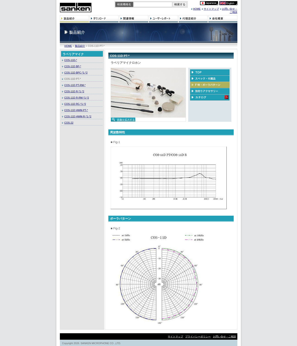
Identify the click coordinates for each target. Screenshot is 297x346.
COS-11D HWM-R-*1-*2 (77, 116)
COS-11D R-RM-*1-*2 (76, 97)
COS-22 (68, 122)
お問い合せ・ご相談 (224, 336)
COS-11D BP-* (72, 66)
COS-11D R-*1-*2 (74, 91)
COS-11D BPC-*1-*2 (75, 72)
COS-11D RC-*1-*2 (75, 104)
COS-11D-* (70, 60)
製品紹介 (80, 46)
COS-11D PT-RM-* (75, 85)
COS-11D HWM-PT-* (76, 110)
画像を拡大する (126, 119)
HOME (197, 8)
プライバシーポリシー (198, 336)
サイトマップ (211, 8)
